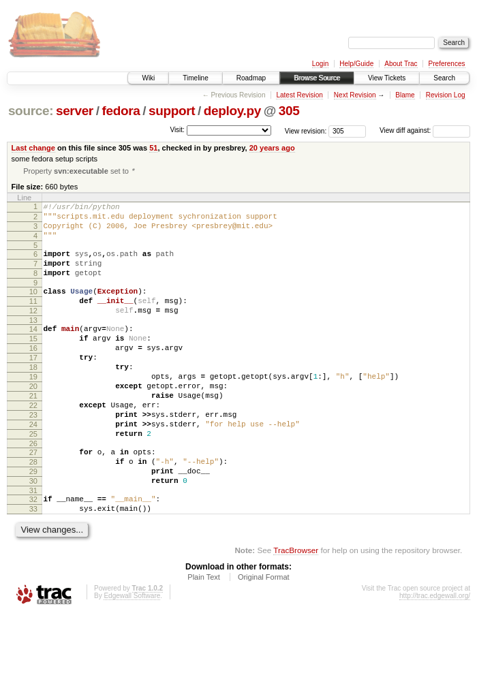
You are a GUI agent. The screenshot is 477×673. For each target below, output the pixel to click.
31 (33, 545)
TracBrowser (295, 608)
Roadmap (251, 78)
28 (33, 510)
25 (33, 478)
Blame (404, 95)
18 (33, 397)
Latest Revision (299, 95)
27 (33, 499)
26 (33, 490)
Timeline (195, 78)
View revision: (306, 130)
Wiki (148, 78)
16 (33, 374)
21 (33, 432)
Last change (33, 148)
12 (33, 330)
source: (30, 111)
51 (153, 148)
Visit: (177, 130)
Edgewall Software (132, 654)
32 (33, 554)
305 (289, 111)
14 (33, 351)
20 (33, 420)
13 (33, 342)
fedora (121, 111)
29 (33, 522)
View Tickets (386, 78)
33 (33, 565)
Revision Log (445, 95)
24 (33, 467)
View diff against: (425, 130)
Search (444, 78)
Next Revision (355, 95)
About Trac (400, 63)
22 (33, 443)
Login (320, 63)
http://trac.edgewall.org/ (434, 654)
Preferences (447, 63)
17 (33, 385)
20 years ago (272, 148)
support (172, 111)
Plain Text (203, 635)
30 (33, 533)
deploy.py (232, 111)
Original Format (264, 635)
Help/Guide (356, 63)
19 (33, 409)
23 (33, 455)
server (74, 111)
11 (33, 319)
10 (33, 307)
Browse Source (317, 78)
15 (33, 362)
